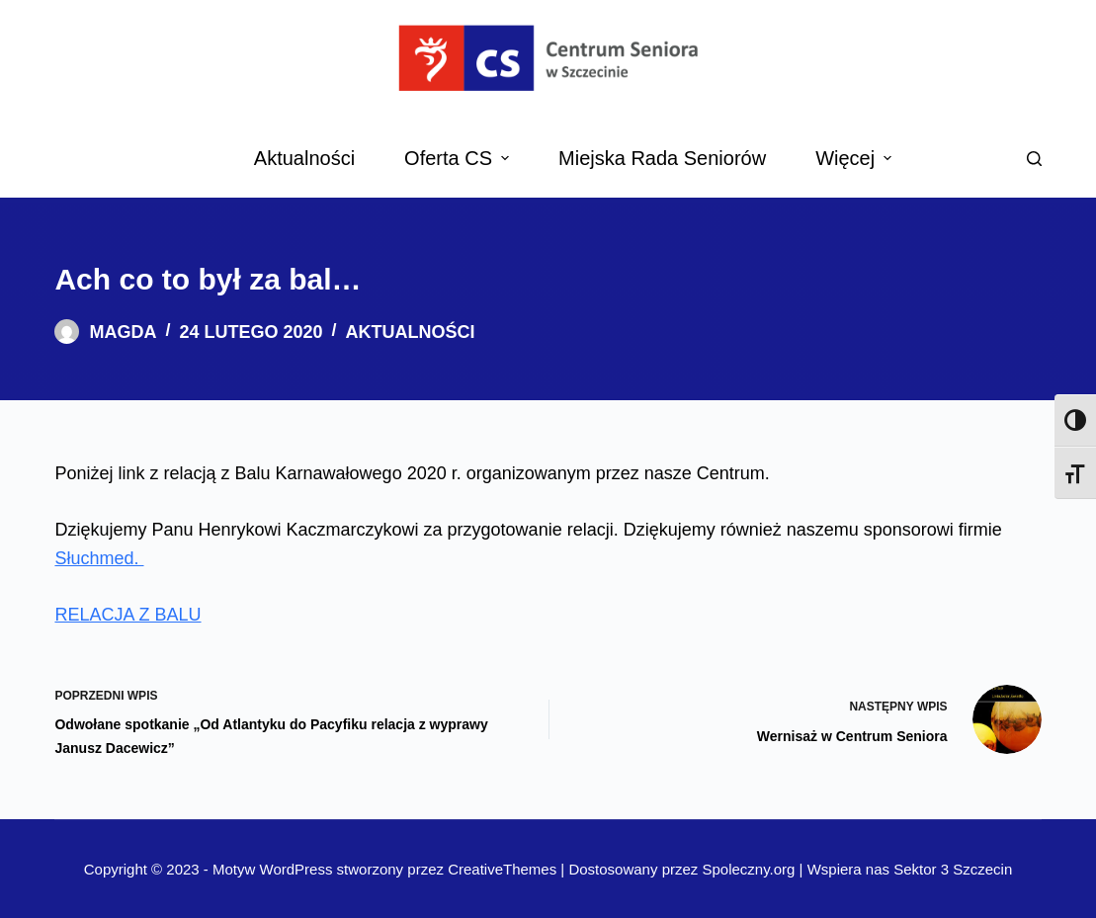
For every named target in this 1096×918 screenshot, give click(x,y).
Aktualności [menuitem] (304, 158)
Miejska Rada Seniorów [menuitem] (662, 158)
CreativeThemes (502, 869)
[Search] (1034, 158)
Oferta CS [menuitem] (459, 158)
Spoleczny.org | (754, 869)
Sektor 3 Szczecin (952, 869)
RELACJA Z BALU (127, 615)
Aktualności (410, 332)
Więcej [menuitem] (855, 158)
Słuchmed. (98, 558)
